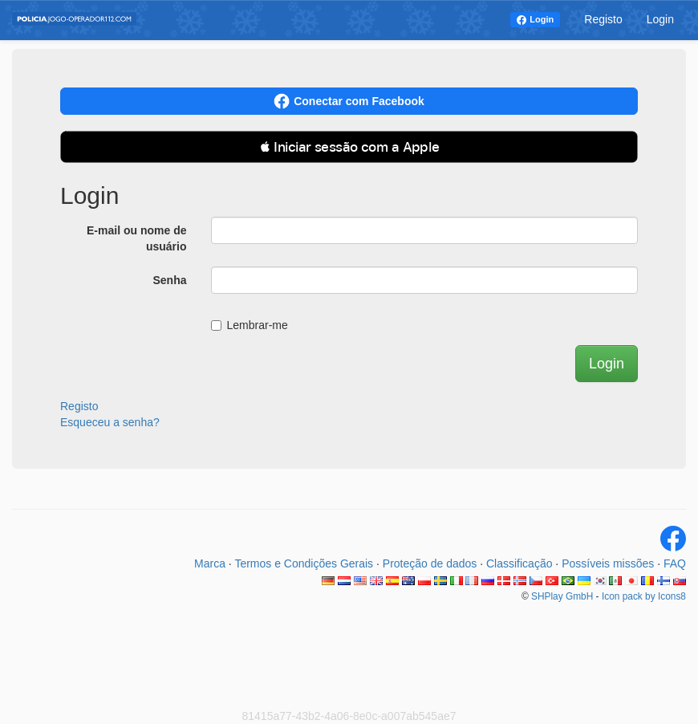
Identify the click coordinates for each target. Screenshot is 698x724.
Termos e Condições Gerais (303, 563)
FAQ (675, 563)
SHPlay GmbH (562, 596)
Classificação (519, 563)
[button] (349, 147)
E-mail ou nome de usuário (136, 238)
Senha (169, 280)
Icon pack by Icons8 (644, 596)
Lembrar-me (249, 325)
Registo (603, 19)
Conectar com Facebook (349, 101)
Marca (209, 563)
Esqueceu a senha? (110, 422)
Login (542, 19)
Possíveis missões (608, 563)
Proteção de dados (430, 563)
